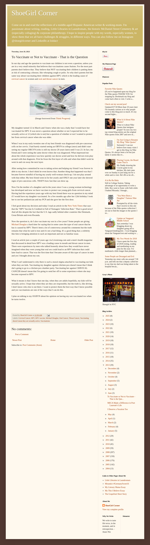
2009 (108, 448)
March (111, 423)
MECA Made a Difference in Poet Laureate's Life (121, 404)
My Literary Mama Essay (115, 487)
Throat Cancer (74, 318)
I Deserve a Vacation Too (117, 409)
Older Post (89, 340)
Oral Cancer (63, 318)
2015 (108, 357)
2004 (108, 468)
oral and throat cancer (48, 79)
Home (53, 340)
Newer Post (17, 340)
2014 (108, 361)
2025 (108, 316)
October (111, 377)
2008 (108, 452)
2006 (108, 460)
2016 (108, 353)
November (112, 373)
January (111, 431)
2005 (108, 464)
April (110, 418)
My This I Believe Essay (115, 491)
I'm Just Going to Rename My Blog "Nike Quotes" (127, 141)
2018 (108, 344)
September (112, 381)
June (110, 393)
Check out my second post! (116, 104)
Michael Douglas (19, 224)
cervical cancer (18, 79)
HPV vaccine (40, 318)
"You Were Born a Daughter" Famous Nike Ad (126, 198)
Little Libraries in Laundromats (117, 480)
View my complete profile (113, 509)
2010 (108, 444)
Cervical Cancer (24, 318)
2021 (108, 332)
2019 (108, 340)
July (110, 389)
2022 (108, 328)
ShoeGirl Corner (35, 13)
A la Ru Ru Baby (112, 180)
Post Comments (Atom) (32, 345)
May (110, 414)
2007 (108, 456)
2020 (108, 336)
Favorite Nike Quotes (113, 89)
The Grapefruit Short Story (116, 494)
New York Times (75, 205)
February (112, 427)
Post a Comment (22, 334)
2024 (108, 320)
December (112, 368)
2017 (108, 348)
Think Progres (62, 118)
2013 (108, 365)
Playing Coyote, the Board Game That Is (127, 161)
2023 (108, 324)
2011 (108, 440)
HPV (32, 318)
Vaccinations (45, 321)
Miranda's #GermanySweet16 (117, 484)
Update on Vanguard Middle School (125, 219)
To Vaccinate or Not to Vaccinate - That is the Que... (121, 397)
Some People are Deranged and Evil (119, 256)
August (111, 385)
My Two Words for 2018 (127, 239)
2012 (108, 436)
